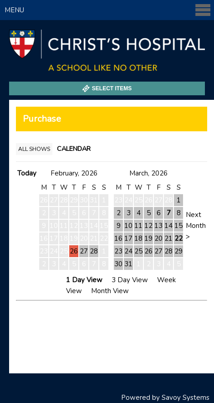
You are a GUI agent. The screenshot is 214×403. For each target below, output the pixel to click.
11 (138, 225)
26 (74, 251)
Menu (108, 10)
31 (128, 264)
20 (158, 238)
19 (148, 238)
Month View (110, 290)
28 (94, 251)
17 (128, 238)
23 (118, 251)
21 (168, 238)
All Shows (34, 149)
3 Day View (130, 279)
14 (168, 225)
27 (84, 251)
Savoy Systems (185, 397)
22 (178, 238)
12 (148, 225)
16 (118, 238)
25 (138, 251)
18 (138, 238)
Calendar (74, 148)
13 (158, 225)
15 (178, 225)
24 (128, 251)
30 (118, 264)
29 (178, 251)
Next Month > (196, 225)
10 (128, 225)
